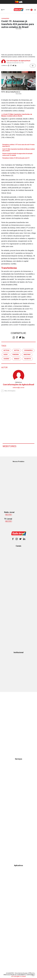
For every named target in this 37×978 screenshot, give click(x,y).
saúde (6, 354)
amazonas (27, 354)
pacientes (27, 358)
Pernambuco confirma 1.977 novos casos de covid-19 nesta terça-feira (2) (18, 145)
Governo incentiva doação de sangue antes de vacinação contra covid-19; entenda (17, 154)
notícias (6, 350)
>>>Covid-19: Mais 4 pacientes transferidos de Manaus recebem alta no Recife (16, 115)
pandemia (15, 354)
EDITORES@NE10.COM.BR (18, 976)
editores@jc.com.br (18, 387)
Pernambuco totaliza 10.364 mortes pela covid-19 (15, 158)
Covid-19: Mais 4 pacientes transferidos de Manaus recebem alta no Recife (18, 150)
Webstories (9, 446)
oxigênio (6, 358)
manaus (16, 358)
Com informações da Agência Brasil (18, 60)
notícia (16, 350)
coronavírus (28, 350)
